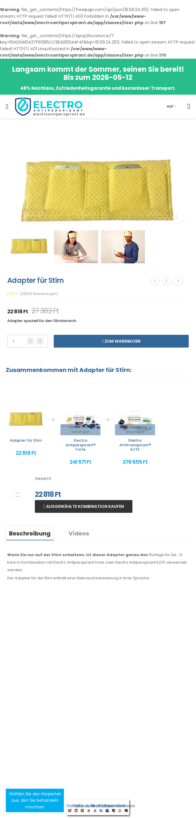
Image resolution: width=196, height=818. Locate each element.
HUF (170, 106)
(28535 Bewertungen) (39, 294)
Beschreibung (30, 533)
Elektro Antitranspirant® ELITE (135, 445)
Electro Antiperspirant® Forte (81, 445)
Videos (79, 533)
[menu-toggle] (7, 106)
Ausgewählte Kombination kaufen (84, 506)
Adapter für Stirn (26, 440)
